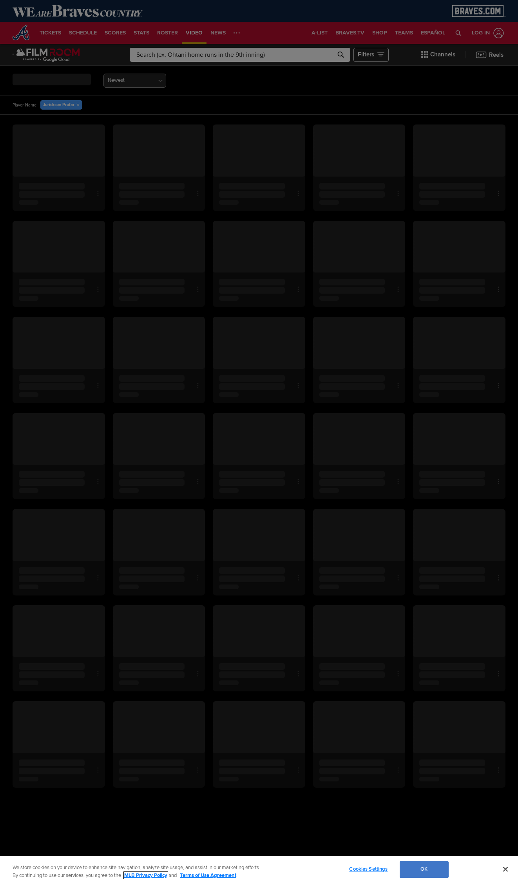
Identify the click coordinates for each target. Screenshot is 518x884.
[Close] (505, 869)
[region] (259, 870)
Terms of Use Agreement (208, 875)
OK (423, 869)
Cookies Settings (368, 869)
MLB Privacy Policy (145, 875)
